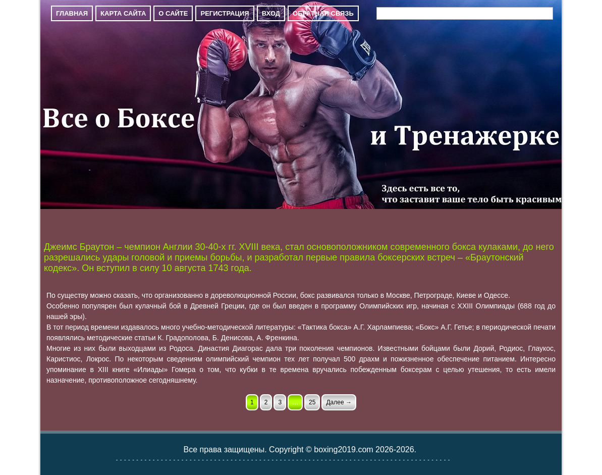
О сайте (173, 13)
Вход (271, 13)
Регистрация (224, 13)
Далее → (338, 402)
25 (312, 402)
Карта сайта (123, 13)
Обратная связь (323, 13)
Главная (72, 13)
